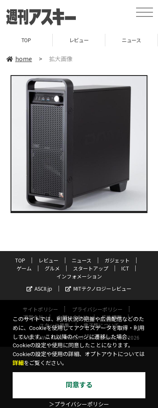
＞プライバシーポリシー (79, 404)
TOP (26, 39)
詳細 (18, 363)
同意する (79, 385)
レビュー (78, 39)
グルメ (52, 268)
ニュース (131, 39)
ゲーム (24, 268)
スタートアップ (90, 268)
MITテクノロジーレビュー (98, 288)
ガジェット (117, 260)
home (19, 58)
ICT (125, 268)
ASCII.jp (39, 288)
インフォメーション (79, 276)
